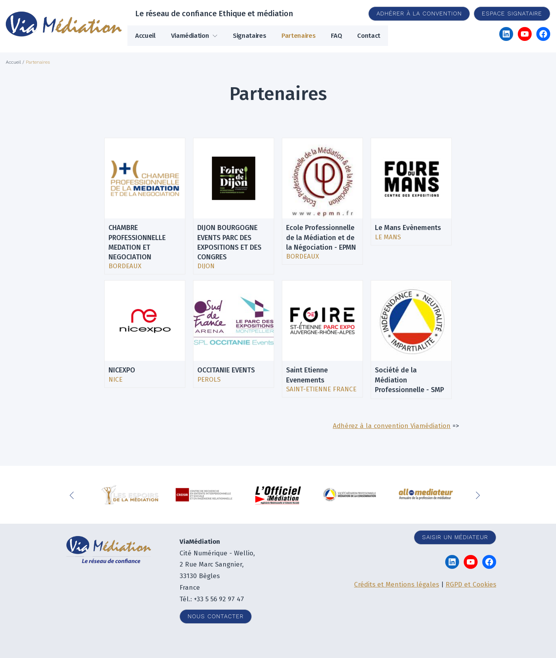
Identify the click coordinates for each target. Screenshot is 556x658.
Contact (368, 36)
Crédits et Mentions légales (396, 584)
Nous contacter (216, 616)
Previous (73, 494)
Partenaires (298, 36)
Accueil (145, 36)
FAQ (336, 36)
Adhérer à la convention (419, 13)
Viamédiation (190, 36)
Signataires (249, 36)
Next (478, 494)
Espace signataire (512, 13)
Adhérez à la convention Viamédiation (392, 426)
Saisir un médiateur (455, 537)
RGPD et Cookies (471, 584)
